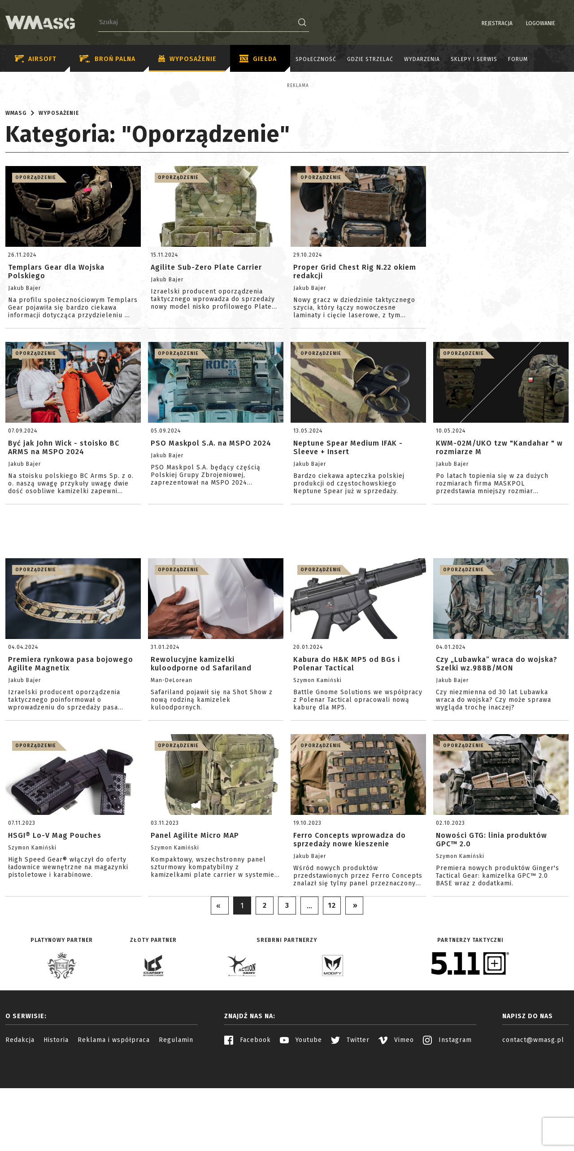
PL (551, 23)
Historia (56, 1118)
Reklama (36, 85)
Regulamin (176, 1118)
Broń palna (107, 59)
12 (332, 984)
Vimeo (396, 1118)
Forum (518, 59)
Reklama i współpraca (114, 1118)
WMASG (15, 191)
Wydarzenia (422, 59)
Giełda (258, 59)
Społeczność (316, 59)
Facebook (247, 1118)
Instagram (447, 1118)
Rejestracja (474, 23)
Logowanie (517, 23)
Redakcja (20, 1118)
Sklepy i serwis (474, 59)
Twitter (350, 1118)
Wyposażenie (187, 59)
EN (562, 23)
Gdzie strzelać (370, 59)
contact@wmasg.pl (533, 1118)
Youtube (301, 1118)
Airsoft (36, 59)
